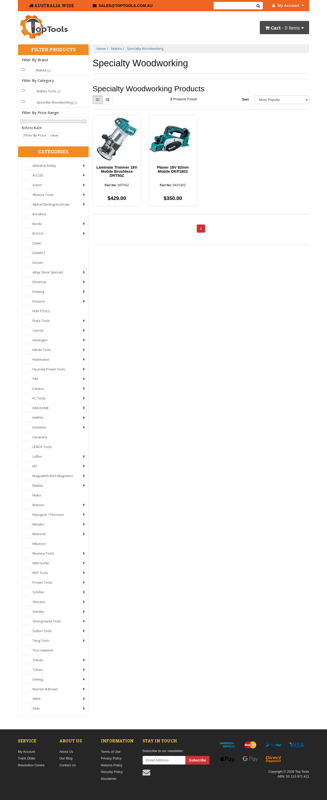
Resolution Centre (31, 765)
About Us (66, 752)
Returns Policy (111, 765)
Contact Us (67, 765)
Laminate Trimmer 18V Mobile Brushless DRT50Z (116, 171)
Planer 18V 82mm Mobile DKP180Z (173, 169)
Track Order (27, 758)
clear (54, 135)
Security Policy (112, 772)
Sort (245, 99)
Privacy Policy (111, 758)
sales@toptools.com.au (123, 5)
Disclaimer (108, 779)
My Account (288, 5)
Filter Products (53, 49)
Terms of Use (111, 752)
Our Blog (65, 758)
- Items (284, 28)
